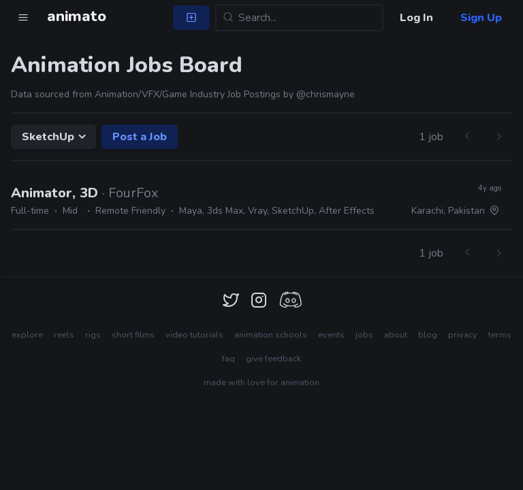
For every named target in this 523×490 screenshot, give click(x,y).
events (331, 335)
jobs (364, 335)
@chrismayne (325, 94)
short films (133, 335)
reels (64, 335)
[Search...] (299, 17)
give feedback (273, 359)
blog (427, 335)
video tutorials (194, 335)
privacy (462, 335)
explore (27, 335)
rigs (93, 335)
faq (228, 359)
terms (499, 335)
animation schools (270, 335)
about (395, 335)
